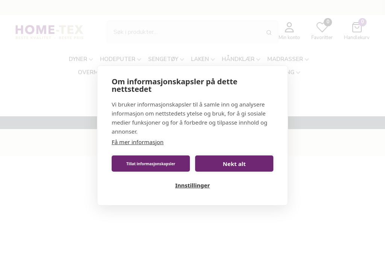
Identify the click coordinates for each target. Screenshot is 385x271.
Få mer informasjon (138, 142)
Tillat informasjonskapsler (150, 163)
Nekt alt (234, 163)
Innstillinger (192, 185)
